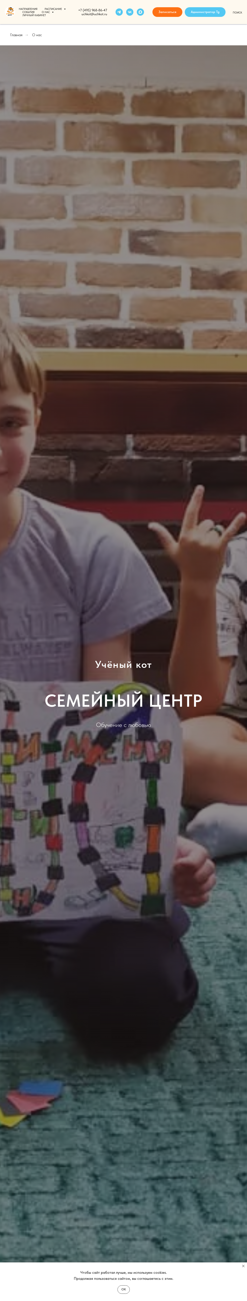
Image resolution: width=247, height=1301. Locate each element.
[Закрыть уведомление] (243, 1266)
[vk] (129, 12)
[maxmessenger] (140, 12)
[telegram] (119, 12)
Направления (28, 9)
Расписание (54, 9)
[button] (167, 12)
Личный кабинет (34, 15)
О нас (46, 12)
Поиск (237, 12)
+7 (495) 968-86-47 (92, 10)
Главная (16, 35)
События (28, 12)
